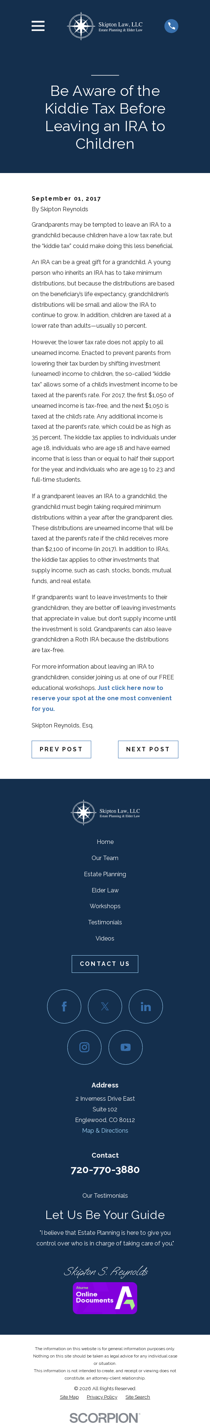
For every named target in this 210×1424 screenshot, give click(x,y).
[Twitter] (105, 1006)
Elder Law (105, 890)
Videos (105, 938)
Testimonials (105, 922)
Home (105, 841)
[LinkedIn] (146, 1006)
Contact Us (105, 963)
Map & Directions (105, 1130)
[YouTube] (125, 1047)
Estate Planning (105, 874)
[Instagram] (84, 1047)
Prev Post (61, 749)
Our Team (105, 858)
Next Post (148, 749)
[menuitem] (69, 1397)
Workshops (105, 906)
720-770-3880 (105, 1169)
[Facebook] (64, 1006)
